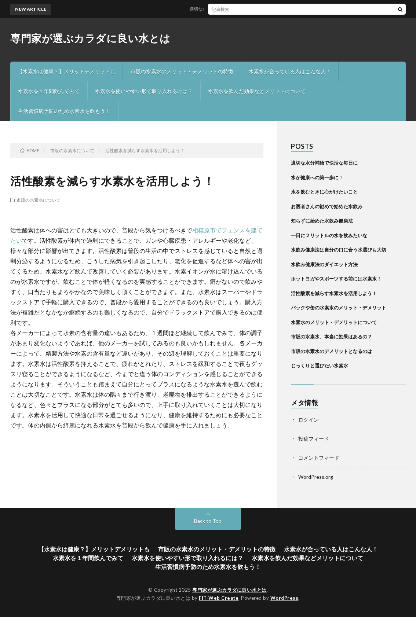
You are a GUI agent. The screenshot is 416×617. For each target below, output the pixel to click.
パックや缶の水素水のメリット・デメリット (338, 308)
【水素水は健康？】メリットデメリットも (66, 71)
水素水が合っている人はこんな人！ (290, 71)
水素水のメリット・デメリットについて (334, 322)
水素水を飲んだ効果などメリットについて (257, 91)
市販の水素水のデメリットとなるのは (331, 351)
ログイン (308, 419)
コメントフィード (318, 458)
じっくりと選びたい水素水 (319, 365)
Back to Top (208, 521)
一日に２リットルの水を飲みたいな (329, 235)
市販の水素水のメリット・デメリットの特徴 (182, 71)
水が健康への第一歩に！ (317, 177)
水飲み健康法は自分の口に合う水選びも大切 (338, 250)
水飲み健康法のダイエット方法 (324, 264)
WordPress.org (315, 477)
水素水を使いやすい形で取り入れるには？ (144, 91)
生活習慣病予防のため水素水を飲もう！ (64, 111)
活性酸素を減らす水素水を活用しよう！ (334, 293)
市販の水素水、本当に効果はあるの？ (331, 336)
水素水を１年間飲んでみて (49, 91)
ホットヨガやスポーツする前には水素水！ (336, 279)
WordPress (284, 598)
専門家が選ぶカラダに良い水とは (90, 38)
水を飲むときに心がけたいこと (324, 192)
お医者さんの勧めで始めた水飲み (326, 206)
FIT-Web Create (218, 598)
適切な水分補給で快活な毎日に (222, 9)
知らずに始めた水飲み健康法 (322, 221)
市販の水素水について (39, 200)
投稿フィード (313, 439)
